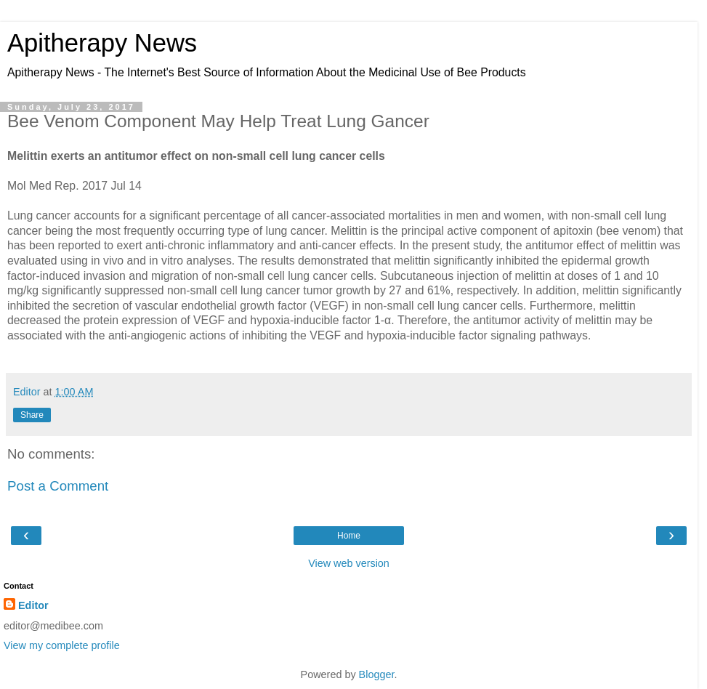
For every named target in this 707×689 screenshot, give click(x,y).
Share (32, 415)
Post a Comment (57, 485)
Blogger (377, 674)
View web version (348, 563)
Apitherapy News (102, 43)
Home (348, 536)
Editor (33, 605)
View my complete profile (62, 645)
